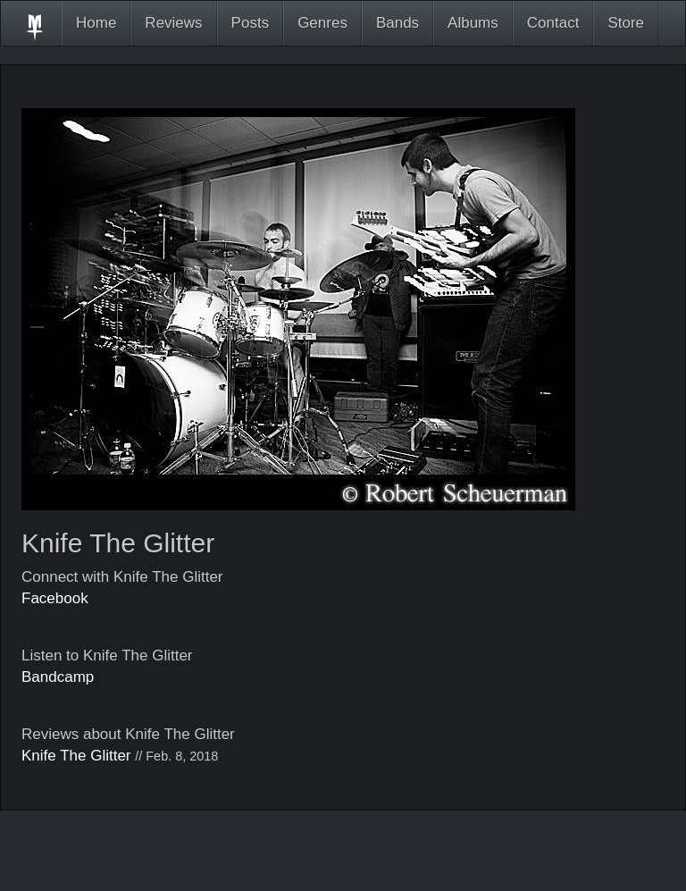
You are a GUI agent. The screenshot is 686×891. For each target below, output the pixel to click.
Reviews (173, 22)
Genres (322, 22)
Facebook (54, 598)
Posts (250, 22)
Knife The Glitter (76, 755)
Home (96, 22)
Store (625, 22)
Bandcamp (57, 676)
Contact (553, 22)
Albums (473, 22)
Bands (397, 22)
